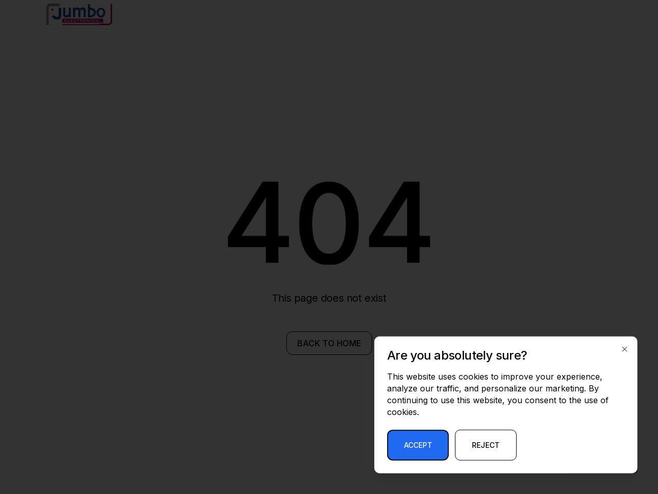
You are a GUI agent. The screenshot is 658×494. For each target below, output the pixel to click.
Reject (486, 445)
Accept (418, 445)
